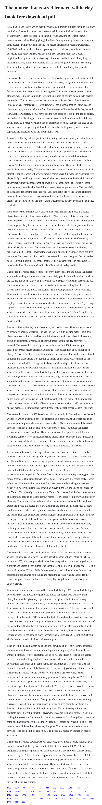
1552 (78, 788)
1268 (33, 798)
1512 (25, 798)
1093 (79, 795)
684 (24, 788)
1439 (9, 788)
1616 (41, 795)
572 (55, 795)
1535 (87, 788)
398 (77, 798)
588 (84, 798)
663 (16, 795)
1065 (24, 795)
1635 (71, 795)
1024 (9, 791)
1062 (62, 788)
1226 (88, 795)
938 (56, 798)
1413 (9, 795)
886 (23, 802)
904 (30, 802)
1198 (32, 795)
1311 (86, 791)
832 (54, 788)
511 (40, 788)
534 (48, 795)
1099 (32, 788)
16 (70, 798)
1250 (92, 798)
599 (41, 798)
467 (40, 791)
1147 (49, 798)
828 (47, 788)
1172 (25, 791)
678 (32, 791)
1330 (70, 791)
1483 (9, 798)
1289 (70, 788)
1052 (48, 791)
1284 (17, 791)
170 (55, 791)
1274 (17, 788)
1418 (17, 798)
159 (63, 798)
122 (93, 791)
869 (62, 791)
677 (16, 802)
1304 (9, 802)
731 (77, 791)
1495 (63, 795)
